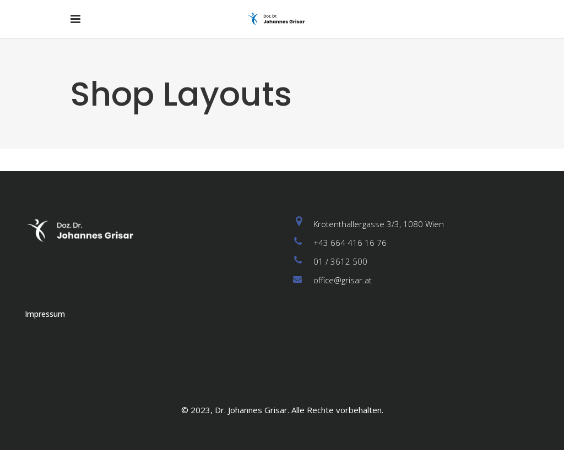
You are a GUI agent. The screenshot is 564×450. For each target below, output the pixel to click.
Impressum (45, 314)
